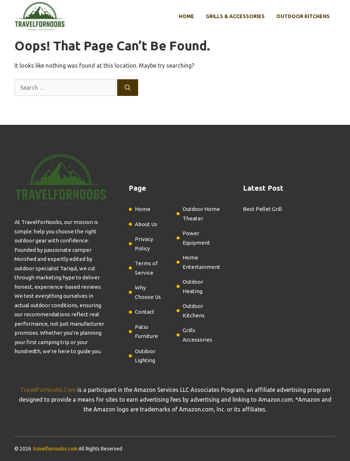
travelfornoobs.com (55, 449)
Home (186, 16)
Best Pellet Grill (262, 209)
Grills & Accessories (235, 16)
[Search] (127, 87)
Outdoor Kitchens (303, 16)
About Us (146, 224)
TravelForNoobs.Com (48, 389)
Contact (144, 312)
